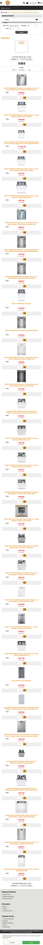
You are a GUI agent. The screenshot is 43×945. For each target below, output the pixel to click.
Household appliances (6, 8)
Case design (23, 25)
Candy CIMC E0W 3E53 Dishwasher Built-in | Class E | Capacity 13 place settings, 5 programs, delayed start (21, 411)
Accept (31, 942)
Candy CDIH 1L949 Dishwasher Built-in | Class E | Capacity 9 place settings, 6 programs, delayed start (21, 546)
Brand (7, 28)
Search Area (6, 25)
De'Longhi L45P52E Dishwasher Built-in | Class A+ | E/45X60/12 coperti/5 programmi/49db (21, 762)
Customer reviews (7, 910)
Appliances (14, 22)
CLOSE (41, 935)
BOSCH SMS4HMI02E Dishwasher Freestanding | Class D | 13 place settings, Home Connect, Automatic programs (21, 88)
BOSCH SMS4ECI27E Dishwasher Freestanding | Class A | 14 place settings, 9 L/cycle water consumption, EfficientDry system (21, 251)
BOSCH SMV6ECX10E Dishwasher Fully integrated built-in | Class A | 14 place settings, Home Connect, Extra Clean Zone (21, 142)
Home (9, 22)
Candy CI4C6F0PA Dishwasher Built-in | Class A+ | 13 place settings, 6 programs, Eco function (21, 465)
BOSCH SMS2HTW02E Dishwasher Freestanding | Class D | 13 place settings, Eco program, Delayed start (21, 358)
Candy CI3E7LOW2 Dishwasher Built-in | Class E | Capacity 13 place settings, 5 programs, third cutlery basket (21, 492)
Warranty (5, 920)
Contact (5, 908)
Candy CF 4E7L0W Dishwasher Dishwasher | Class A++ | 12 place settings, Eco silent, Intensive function (21, 600)
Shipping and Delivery (8, 896)
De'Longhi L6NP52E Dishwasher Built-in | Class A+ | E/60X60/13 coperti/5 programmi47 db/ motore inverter (21, 789)
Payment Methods (7, 898)
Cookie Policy (5, 938)
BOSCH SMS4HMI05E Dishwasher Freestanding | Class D (21, 330)
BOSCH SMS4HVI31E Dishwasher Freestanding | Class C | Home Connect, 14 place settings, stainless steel (21, 223)
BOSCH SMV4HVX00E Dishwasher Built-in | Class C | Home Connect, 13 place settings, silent (21, 196)
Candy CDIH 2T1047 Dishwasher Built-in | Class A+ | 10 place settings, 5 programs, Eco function (21, 519)
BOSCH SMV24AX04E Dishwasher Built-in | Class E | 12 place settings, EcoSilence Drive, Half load (21, 115)
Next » (30, 59)
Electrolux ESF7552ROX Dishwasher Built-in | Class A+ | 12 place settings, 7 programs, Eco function (21, 842)
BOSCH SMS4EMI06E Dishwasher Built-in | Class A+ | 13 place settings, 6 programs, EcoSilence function (21, 277)
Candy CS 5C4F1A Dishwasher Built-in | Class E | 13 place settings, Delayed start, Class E (21, 438)
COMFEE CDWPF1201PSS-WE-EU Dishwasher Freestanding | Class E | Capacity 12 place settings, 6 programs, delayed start (21, 736)
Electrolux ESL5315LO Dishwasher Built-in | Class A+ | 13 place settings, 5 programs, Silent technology (21, 815)
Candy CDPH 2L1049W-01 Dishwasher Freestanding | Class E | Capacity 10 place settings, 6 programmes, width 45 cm (21, 708)
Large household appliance (24, 22)
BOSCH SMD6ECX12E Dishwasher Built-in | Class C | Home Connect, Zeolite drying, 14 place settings (21, 169)
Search (7, 19)
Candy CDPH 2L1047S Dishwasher (21, 680)
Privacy (5, 924)
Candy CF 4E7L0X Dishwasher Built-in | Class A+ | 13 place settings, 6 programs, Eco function (21, 627)
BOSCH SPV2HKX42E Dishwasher (21, 303)
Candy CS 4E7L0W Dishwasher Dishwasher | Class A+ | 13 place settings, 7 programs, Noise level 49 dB (21, 573)
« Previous (13, 59)
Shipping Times (7, 894)
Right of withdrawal (8, 922)
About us (5, 906)
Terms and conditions (8, 918)
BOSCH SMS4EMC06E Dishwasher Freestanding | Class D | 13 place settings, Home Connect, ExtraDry (21, 384)
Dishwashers (34, 22)
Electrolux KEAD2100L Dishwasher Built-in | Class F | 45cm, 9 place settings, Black (21, 869)
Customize (12, 942)
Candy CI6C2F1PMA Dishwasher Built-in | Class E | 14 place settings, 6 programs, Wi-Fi (21, 654)
